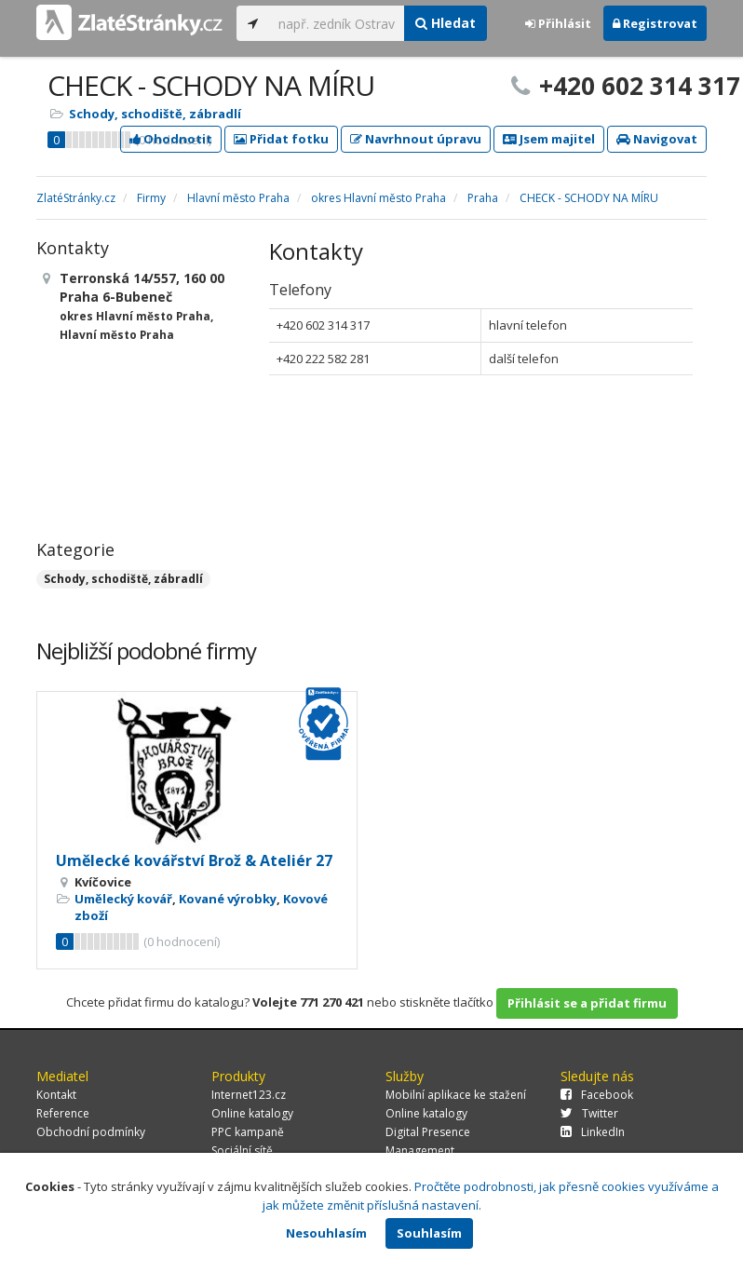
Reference (62, 1113)
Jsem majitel (549, 138)
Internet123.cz (248, 1095)
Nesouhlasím (326, 1233)
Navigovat (656, 138)
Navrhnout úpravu (415, 138)
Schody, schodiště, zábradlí (155, 113)
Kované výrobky (228, 898)
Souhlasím (429, 1233)
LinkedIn (593, 1132)
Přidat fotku (281, 138)
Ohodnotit (170, 138)
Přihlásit (558, 23)
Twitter (589, 1113)
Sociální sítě (242, 1150)
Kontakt (56, 1095)
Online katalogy (252, 1113)
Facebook (597, 1095)
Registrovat (655, 23)
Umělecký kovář (123, 898)
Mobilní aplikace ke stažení (455, 1095)
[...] (336, 23)
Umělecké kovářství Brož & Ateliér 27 (194, 860)
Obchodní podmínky (90, 1132)
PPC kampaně (247, 1132)
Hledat (445, 23)
